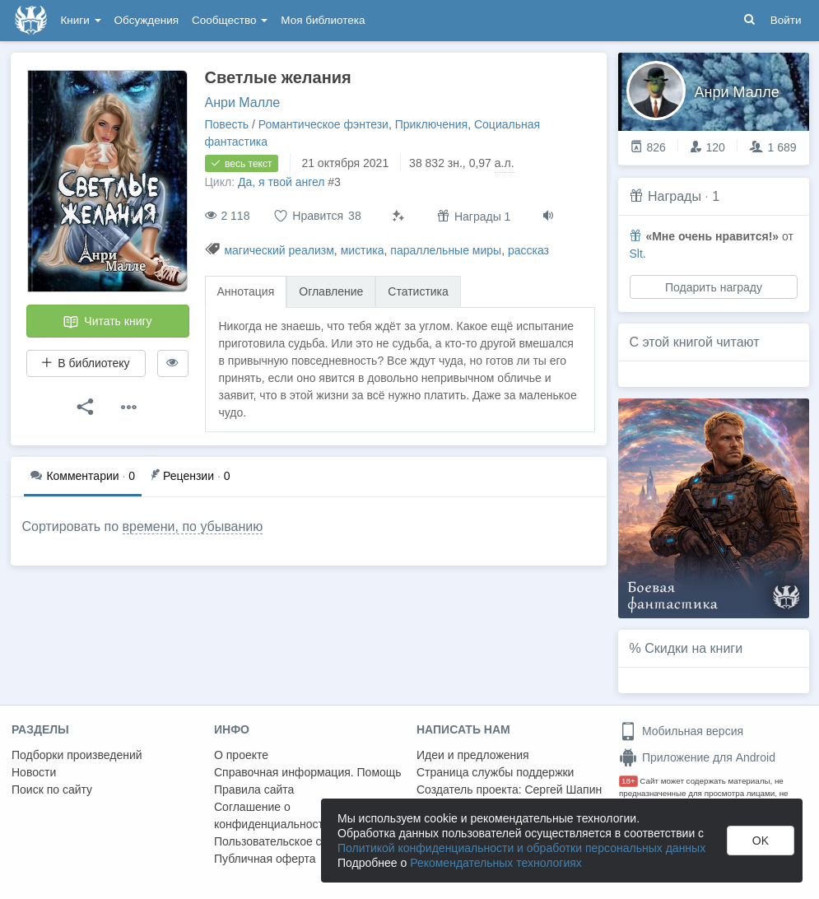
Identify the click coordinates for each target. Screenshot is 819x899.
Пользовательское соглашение (297, 841)
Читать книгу (107, 322)
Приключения (431, 124)
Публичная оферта (265, 858)
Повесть (227, 124)
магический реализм (278, 250)
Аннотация (246, 291)
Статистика (418, 291)
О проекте (241, 755)
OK (760, 840)
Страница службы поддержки (495, 772)
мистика (362, 250)
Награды (674, 196)
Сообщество (230, 20)
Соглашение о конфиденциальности (272, 815)
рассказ (528, 250)
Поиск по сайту (52, 789)
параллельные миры (445, 250)
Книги (81, 20)
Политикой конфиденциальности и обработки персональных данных (521, 848)
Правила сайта (254, 789)
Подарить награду (712, 287)
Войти (786, 20)
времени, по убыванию (193, 526)
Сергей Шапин (563, 789)
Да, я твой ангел (281, 182)
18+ (628, 780)
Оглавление (331, 291)
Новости (34, 772)
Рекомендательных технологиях (496, 862)
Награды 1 (473, 216)
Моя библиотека (323, 20)
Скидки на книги (693, 648)
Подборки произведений (77, 755)
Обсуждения (146, 20)
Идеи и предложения (472, 755)
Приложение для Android (697, 757)
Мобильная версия (681, 731)
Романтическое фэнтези (323, 124)
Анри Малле (243, 102)
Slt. (638, 253)
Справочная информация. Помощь (308, 772)
